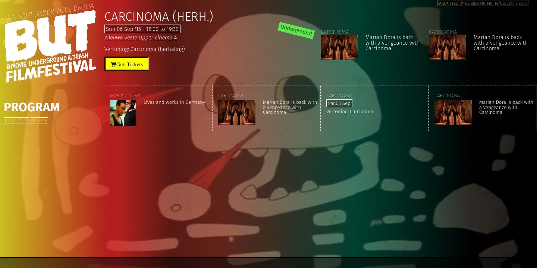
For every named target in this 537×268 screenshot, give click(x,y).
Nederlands (16, 120)
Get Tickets (129, 64)
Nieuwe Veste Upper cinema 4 (141, 37)
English (39, 120)
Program (32, 107)
